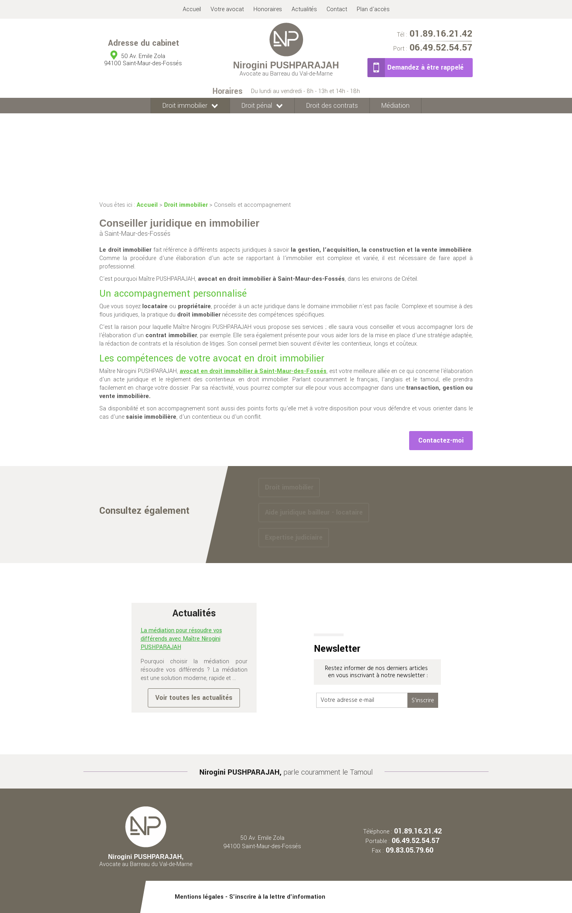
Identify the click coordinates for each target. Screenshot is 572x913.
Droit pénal (257, 105)
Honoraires (267, 9)
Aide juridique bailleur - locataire (314, 512)
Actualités (304, 9)
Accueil (192, 9)
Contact (337, 9)
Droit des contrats (332, 105)
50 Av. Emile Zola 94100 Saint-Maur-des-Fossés (262, 842)
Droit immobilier (184, 105)
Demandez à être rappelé (425, 67)
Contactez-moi (441, 440)
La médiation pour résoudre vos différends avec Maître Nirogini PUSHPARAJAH (181, 638)
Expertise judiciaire (294, 537)
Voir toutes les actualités (193, 697)
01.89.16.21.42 (434, 34)
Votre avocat (227, 9)
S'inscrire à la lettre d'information (277, 897)
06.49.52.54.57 (432, 48)
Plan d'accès (373, 9)
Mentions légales (199, 897)
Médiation (395, 105)
